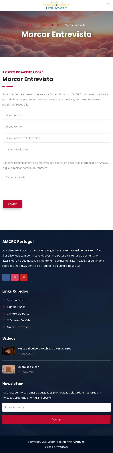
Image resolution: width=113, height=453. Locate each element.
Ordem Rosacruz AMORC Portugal (66, 441)
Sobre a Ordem (16, 300)
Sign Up (56, 419)
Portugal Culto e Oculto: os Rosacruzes (44, 348)
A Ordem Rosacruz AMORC (43, 25)
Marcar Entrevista (18, 327)
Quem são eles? (28, 367)
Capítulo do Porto (18, 313)
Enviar (12, 204)
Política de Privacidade (56, 446)
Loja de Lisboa (16, 307)
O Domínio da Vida (18, 320)
